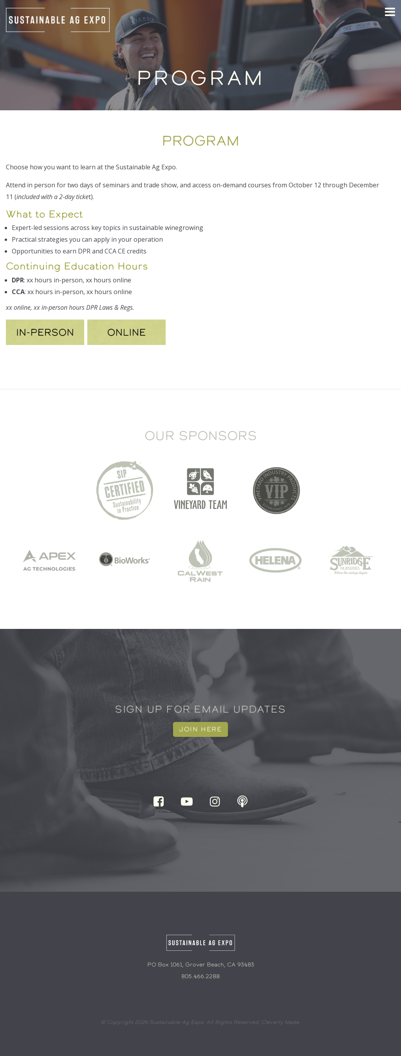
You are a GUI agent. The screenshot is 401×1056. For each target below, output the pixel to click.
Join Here (200, 729)
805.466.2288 (200, 976)
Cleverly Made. (280, 1022)
